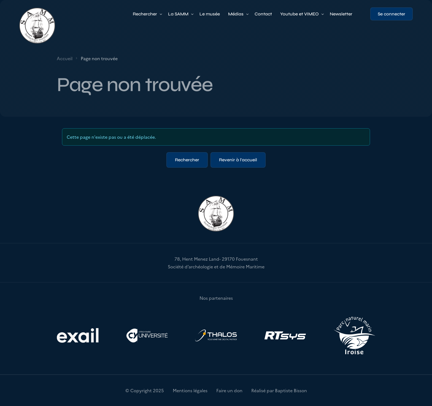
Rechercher (187, 159)
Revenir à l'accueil (238, 159)
